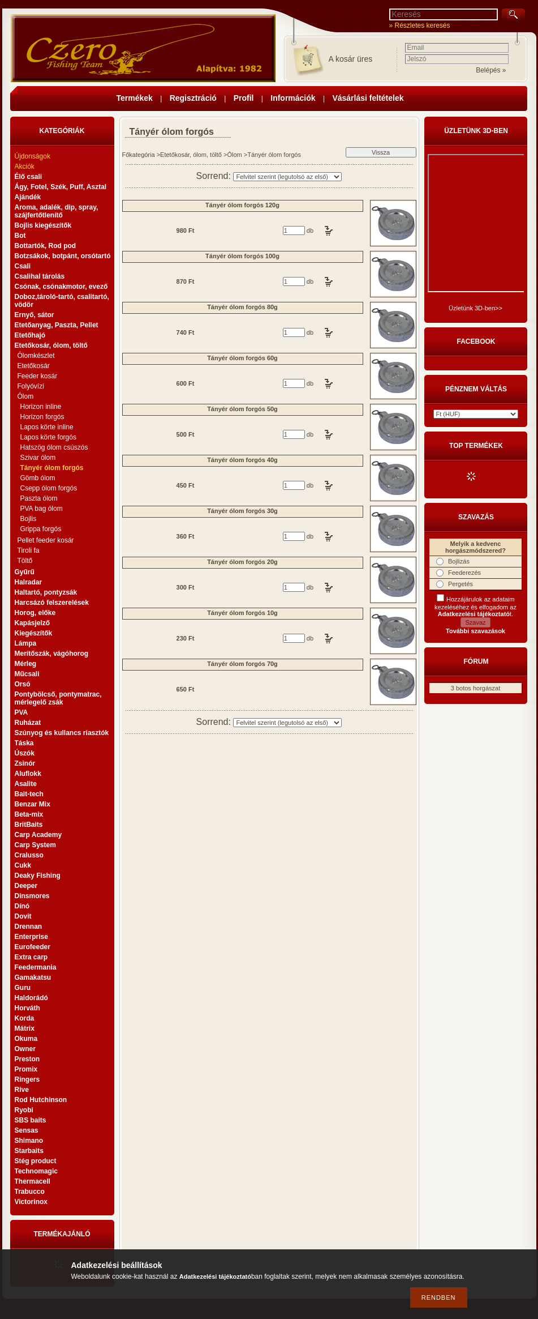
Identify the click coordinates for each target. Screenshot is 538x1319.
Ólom (234, 154)
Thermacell (32, 1181)
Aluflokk (28, 774)
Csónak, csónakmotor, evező (61, 287)
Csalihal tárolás (40, 276)
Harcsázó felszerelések (52, 603)
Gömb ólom (37, 478)
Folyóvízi (31, 386)
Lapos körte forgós (48, 437)
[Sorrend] (287, 176)
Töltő (25, 561)
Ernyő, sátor (34, 315)
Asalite (26, 784)
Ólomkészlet (36, 356)
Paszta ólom (39, 498)
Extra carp (31, 957)
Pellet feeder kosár (46, 540)
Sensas (26, 1130)
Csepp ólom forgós (49, 488)
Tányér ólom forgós (52, 468)
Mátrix (25, 1028)
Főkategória (138, 154)
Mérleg (26, 664)
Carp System (35, 845)
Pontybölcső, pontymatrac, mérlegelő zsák (58, 698)
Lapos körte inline (47, 427)
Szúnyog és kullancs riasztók (62, 733)
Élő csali (28, 177)
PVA (21, 712)
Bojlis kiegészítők (43, 225)
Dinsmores (32, 896)
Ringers (27, 1079)
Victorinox (31, 1202)
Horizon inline (41, 407)
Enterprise (31, 937)
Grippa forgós (41, 529)
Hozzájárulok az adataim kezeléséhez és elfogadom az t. (475, 606)
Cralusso (29, 855)
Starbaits (29, 1151)
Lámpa (26, 643)
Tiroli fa (29, 550)
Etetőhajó (30, 335)
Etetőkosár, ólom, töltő (191, 154)
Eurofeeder (32, 947)
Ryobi (24, 1110)
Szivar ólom (38, 458)
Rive (22, 1090)
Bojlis (28, 519)
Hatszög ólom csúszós (54, 447)
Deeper (26, 886)
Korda (25, 1018)
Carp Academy (38, 835)
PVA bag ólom (41, 509)
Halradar (28, 582)
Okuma (26, 1039)
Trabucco (30, 1192)
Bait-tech (29, 794)
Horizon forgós (42, 417)
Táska (24, 743)
